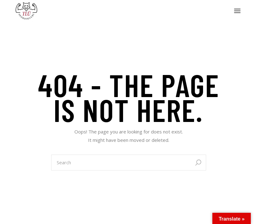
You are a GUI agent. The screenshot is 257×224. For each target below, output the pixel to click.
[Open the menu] (237, 11)
